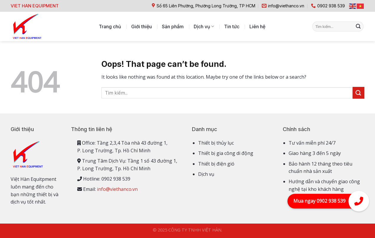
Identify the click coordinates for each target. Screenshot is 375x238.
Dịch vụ (204, 26)
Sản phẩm (173, 26)
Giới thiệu (141, 26)
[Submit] (358, 27)
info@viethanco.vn (117, 189)
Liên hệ (257, 26)
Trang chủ (110, 26)
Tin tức (231, 26)
